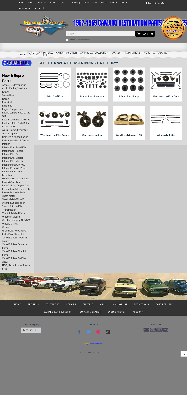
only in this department (78, 40)
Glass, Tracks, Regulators (15, 130)
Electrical (7, 102)
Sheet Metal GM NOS (13, 199)
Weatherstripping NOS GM (16, 220)
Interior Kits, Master (12, 157)
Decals (5, 98)
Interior (6, 143)
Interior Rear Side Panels (14, 168)
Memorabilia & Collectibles (15, 178)
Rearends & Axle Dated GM (16, 189)
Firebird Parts (9, 126)
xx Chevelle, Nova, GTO (14, 230)
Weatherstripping (11, 216)
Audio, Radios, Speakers (14, 88)
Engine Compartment (13, 109)
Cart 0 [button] (145, 33)
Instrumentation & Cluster (15, 140)
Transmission (9, 209)
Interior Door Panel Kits (14, 147)
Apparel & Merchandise (14, 85)
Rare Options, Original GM (15, 185)
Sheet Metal (8, 195)
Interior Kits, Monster (13, 161)
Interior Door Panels (12, 150)
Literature (7, 175)
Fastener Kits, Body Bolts (15, 123)
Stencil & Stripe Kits (12, 206)
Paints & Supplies (11, 182)
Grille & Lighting (10, 133)
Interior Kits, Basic (11, 154)
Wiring (5, 227)
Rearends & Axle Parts (13, 192)
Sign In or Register (155, 3)
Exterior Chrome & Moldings (16, 119)
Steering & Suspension (13, 202)
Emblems (7, 105)
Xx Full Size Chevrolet (13, 234)
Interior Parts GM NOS (13, 164)
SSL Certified (31, 330)
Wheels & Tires (10, 223)
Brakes (5, 91)
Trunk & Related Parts (13, 213)
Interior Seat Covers (12, 171)
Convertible (8, 95)
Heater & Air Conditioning (15, 136)
